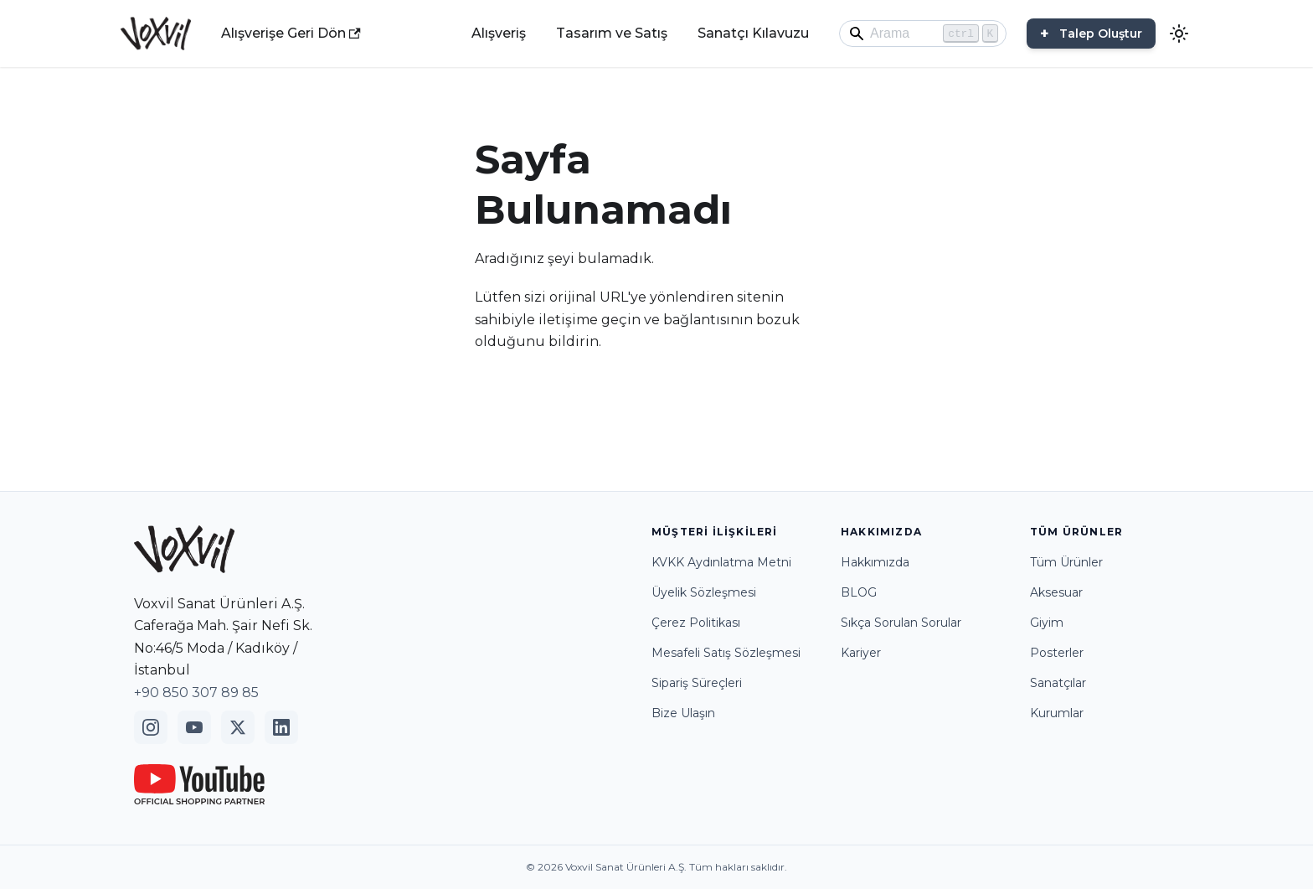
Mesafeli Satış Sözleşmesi (726, 652)
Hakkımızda (875, 562)
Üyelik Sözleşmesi (703, 592)
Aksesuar (1056, 592)
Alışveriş (498, 33)
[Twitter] (238, 727)
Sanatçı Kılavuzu (753, 33)
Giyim (1046, 622)
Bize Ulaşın (683, 713)
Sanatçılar (1058, 682)
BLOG (859, 592)
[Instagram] (150, 727)
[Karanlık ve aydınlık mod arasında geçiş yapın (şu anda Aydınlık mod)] (1179, 33)
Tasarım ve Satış (611, 33)
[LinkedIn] (281, 727)
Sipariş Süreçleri (696, 682)
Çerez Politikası (695, 622)
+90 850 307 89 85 (196, 692)
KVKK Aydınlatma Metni (721, 562)
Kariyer (861, 652)
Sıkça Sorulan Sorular (901, 622)
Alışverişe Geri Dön (291, 33)
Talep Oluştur (1100, 33)
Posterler (1057, 652)
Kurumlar (1057, 713)
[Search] (923, 33)
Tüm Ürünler (1066, 562)
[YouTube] (194, 727)
